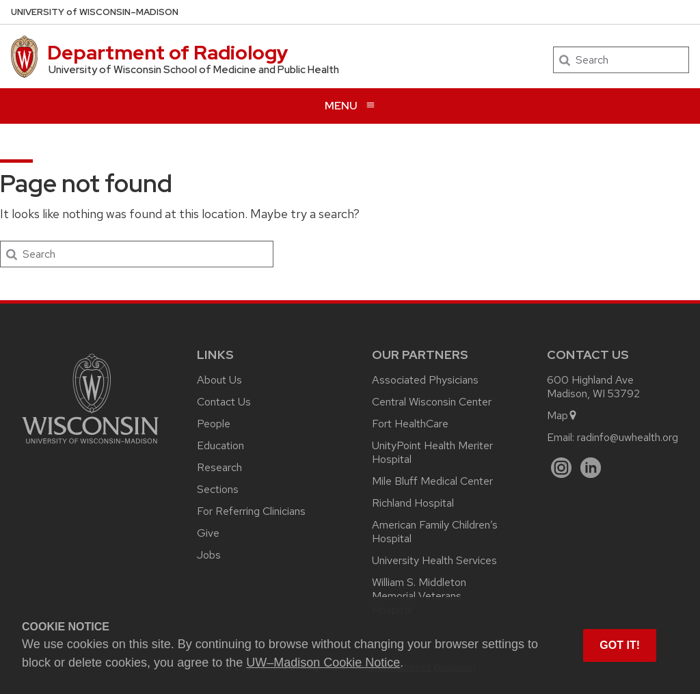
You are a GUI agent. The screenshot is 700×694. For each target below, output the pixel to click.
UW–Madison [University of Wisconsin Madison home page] (94, 12)
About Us (219, 380)
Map (562, 415)
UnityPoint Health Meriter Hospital (432, 452)
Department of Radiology (167, 53)
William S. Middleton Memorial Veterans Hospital (419, 596)
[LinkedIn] (591, 468)
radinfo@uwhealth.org (627, 437)
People (213, 423)
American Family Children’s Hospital (435, 532)
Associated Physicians (425, 380)
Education (220, 445)
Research (219, 467)
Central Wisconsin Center (432, 402)
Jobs (209, 555)
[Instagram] (561, 468)
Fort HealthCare (410, 423)
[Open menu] (350, 105)
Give (208, 533)
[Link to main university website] (90, 446)
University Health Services (434, 560)
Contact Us (224, 402)
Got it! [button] (620, 645)
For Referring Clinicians (251, 511)
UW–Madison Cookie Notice (323, 662)
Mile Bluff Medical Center (432, 481)
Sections (218, 489)
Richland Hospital (413, 503)
